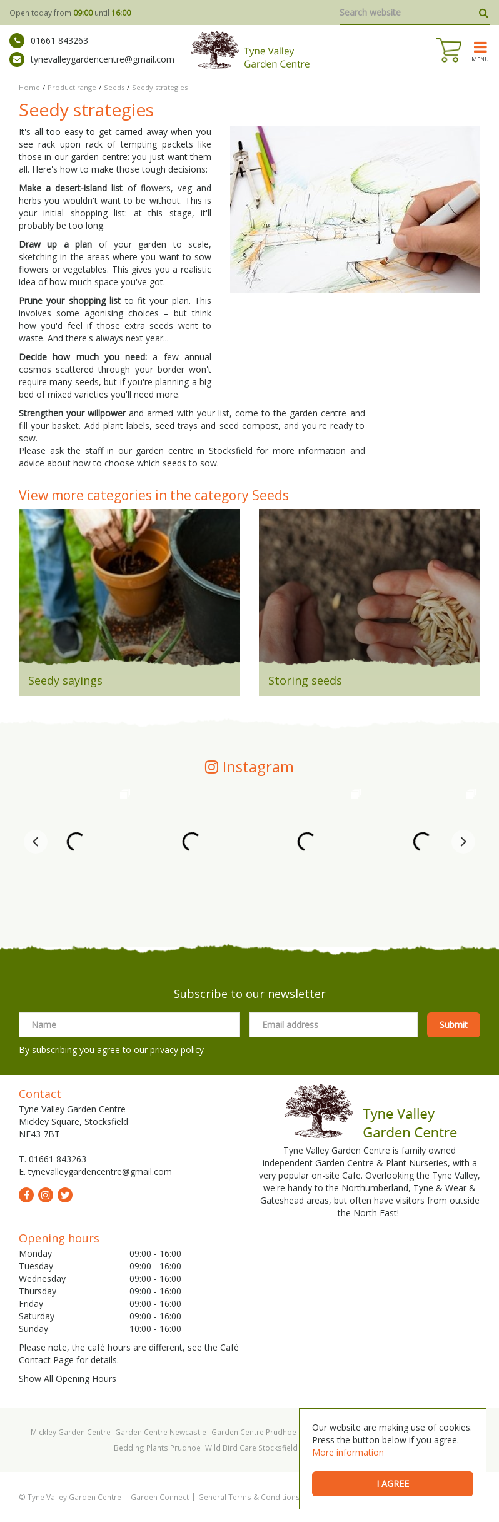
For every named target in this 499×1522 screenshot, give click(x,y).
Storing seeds (305, 680)
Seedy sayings (65, 680)
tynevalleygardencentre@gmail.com (91, 59)
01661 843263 (48, 40)
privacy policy (177, 1050)
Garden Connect (160, 1497)
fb (26, 1194)
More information (348, 1452)
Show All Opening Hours (67, 1378)
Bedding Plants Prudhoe (157, 1448)
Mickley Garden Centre (71, 1432)
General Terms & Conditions (249, 1497)
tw (65, 1194)
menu (480, 59)
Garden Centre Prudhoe (253, 1432)
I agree (392, 1483)
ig (45, 1194)
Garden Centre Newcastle (160, 1432)
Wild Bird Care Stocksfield (251, 1448)
